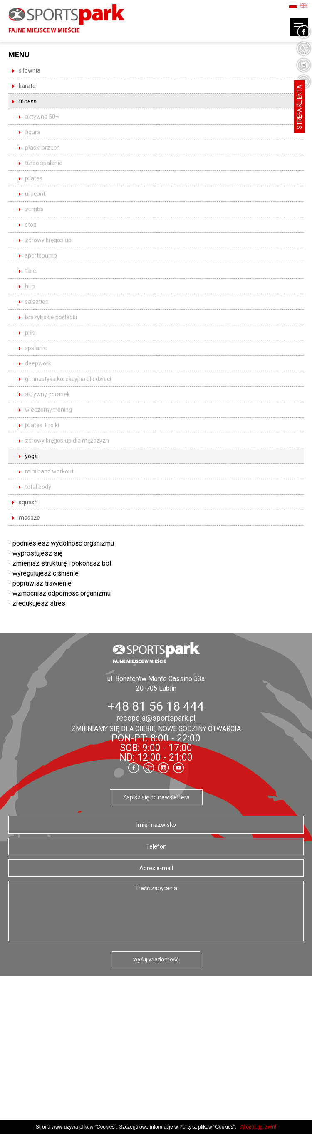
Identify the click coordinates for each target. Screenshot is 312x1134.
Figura (32, 132)
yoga (31, 456)
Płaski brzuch (42, 147)
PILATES (33, 178)
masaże (29, 517)
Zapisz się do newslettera (156, 797)
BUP (30, 286)
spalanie (36, 348)
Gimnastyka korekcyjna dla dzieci (68, 378)
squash (28, 502)
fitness (28, 101)
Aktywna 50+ (42, 116)
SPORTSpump (41, 255)
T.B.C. (31, 271)
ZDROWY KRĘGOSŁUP (48, 240)
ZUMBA (34, 209)
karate (27, 86)
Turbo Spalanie (43, 163)
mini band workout (49, 471)
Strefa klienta (299, 107)
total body (38, 486)
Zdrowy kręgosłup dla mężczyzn (67, 440)
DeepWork (38, 363)
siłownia (29, 70)
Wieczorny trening (48, 409)
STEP (31, 224)
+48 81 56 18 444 (156, 706)
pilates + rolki (42, 425)
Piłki (30, 332)
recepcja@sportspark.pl (156, 717)
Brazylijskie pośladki (51, 317)
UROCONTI (36, 193)
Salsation (37, 301)
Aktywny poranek (47, 394)
